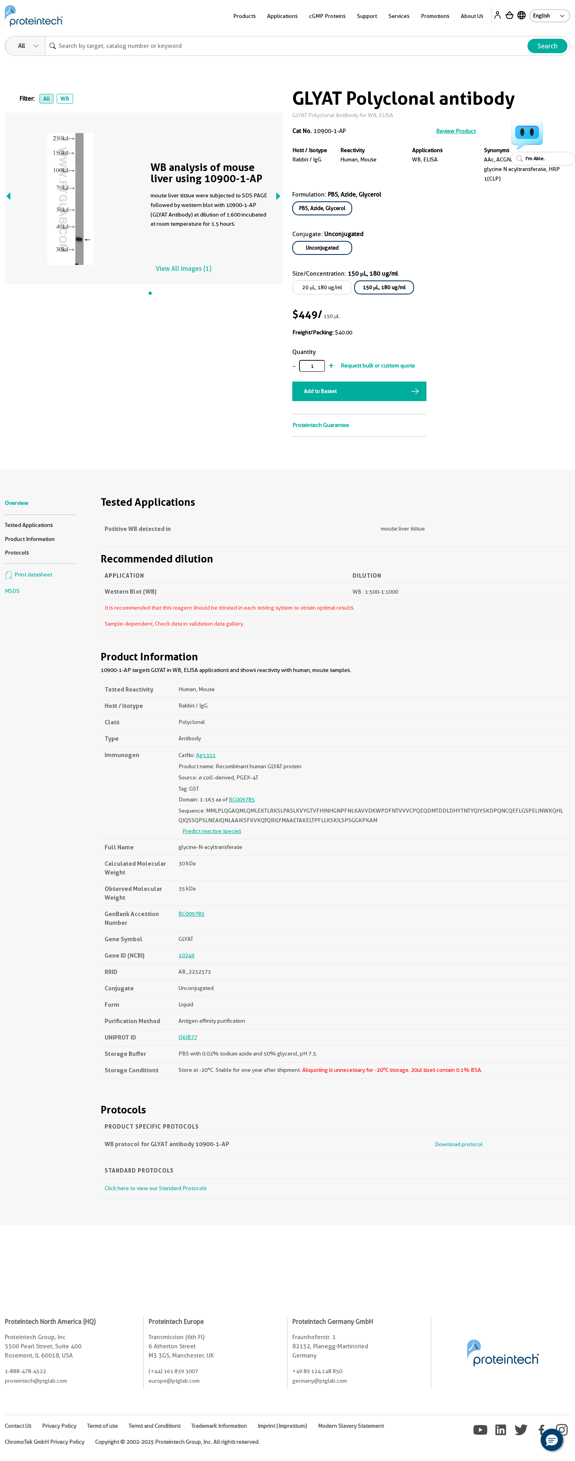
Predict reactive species (211, 831)
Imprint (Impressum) (282, 1426)
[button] (552, 1440)
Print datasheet (28, 574)
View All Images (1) (183, 268)
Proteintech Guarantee (320, 425)
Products (244, 16)
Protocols (17, 552)
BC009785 (242, 799)
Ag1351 (206, 755)
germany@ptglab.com (319, 1381)
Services (399, 16)
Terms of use (102, 1426)
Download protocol (459, 1144)
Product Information (30, 539)
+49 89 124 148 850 (317, 1371)
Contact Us (18, 1426)
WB (64, 98)
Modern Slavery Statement (351, 1426)
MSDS (12, 591)
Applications (282, 16)
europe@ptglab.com (174, 1381)
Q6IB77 (187, 1037)
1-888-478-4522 (25, 1371)
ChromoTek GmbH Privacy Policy (44, 1442)
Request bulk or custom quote (378, 365)
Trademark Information (219, 1426)
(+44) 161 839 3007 (173, 1371)
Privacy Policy (59, 1426)
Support (367, 16)
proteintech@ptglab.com (36, 1381)
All (46, 98)
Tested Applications (29, 525)
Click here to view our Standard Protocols (155, 1188)
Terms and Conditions (154, 1426)
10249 (186, 955)
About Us (472, 16)
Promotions (435, 16)
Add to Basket (320, 391)
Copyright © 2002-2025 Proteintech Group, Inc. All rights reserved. (177, 1442)
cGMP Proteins (327, 16)
